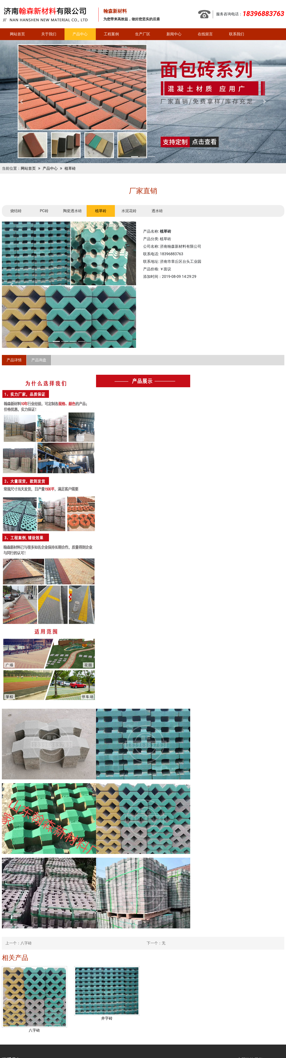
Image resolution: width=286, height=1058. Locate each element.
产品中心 (80, 34)
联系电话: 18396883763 (163, 254)
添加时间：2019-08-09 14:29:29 (169, 276)
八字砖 (26, 943)
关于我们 (48, 34)
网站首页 (17, 34)
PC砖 (44, 211)
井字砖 (107, 1018)
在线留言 (205, 34)
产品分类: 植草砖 (157, 239)
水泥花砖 (129, 211)
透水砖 (157, 211)
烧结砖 (16, 211)
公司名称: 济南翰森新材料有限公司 (172, 246)
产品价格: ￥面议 (157, 269)
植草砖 (70, 168)
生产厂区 (142, 34)
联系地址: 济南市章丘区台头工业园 (172, 261)
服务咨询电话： (250, 14)
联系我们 (236, 34)
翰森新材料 (115, 11)
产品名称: (157, 231)
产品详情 (14, 360)
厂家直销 (143, 191)
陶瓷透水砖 (72, 211)
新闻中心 (173, 34)
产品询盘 (38, 360)
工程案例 (111, 34)
